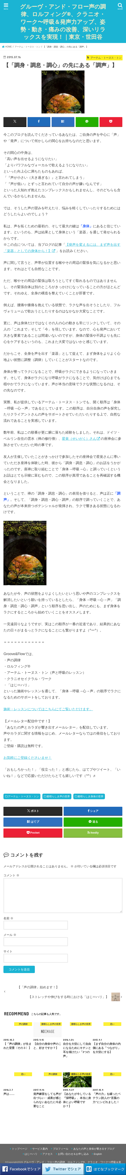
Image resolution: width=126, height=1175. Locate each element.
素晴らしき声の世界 (58, 796)
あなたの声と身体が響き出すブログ (94, 1148)
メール (9, 934)
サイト (7, 951)
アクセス (47, 1153)
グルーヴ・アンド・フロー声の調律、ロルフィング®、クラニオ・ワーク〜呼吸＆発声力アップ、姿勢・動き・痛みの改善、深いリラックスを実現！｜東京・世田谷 (64, 21)
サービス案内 (40, 1148)
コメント (11, 875)
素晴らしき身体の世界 (90, 796)
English (98, 1153)
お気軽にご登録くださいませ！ (27, 757)
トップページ (19, 1148)
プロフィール (60, 1148)
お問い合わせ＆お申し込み (73, 1153)
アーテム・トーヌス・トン (23, 796)
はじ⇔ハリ (31, 1153)
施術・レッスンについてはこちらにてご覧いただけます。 (48, 709)
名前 (8, 918)
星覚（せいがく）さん (79, 438)
